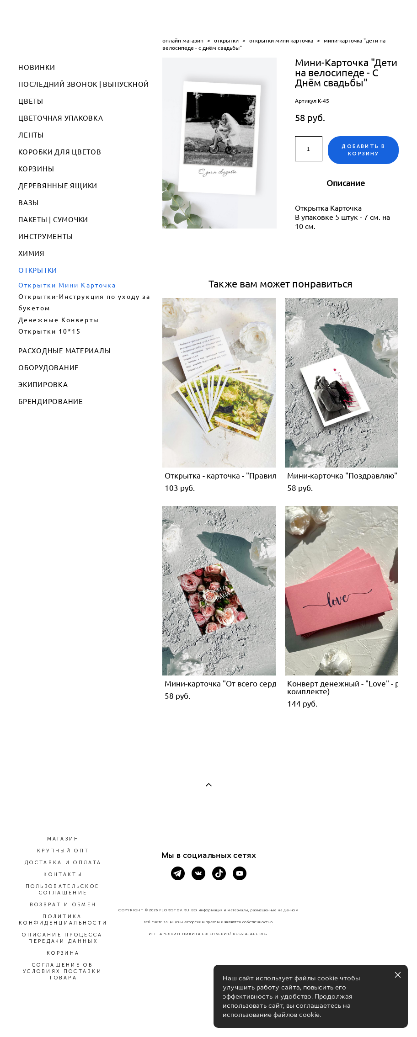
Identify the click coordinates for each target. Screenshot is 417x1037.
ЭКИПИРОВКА (43, 384)
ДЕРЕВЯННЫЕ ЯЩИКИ (57, 186)
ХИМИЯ (31, 253)
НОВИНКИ (36, 67)
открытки (226, 40)
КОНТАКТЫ (62, 874)
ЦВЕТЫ (30, 101)
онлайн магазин (182, 40)
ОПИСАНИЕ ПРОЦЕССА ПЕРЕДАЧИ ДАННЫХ (62, 938)
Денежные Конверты (58, 320)
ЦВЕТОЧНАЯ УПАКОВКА (60, 118)
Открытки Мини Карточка (67, 285)
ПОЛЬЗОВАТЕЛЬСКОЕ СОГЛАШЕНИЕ (63, 889)
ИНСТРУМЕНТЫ (45, 236)
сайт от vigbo (208, 1015)
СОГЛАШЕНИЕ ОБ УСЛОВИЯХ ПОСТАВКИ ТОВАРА (62, 971)
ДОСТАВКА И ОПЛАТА (63, 863)
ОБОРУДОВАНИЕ (48, 368)
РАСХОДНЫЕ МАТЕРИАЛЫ (64, 351)
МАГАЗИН (63, 839)
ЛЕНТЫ (31, 135)
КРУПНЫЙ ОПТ (63, 851)
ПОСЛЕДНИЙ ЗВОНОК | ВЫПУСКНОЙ (83, 84)
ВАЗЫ (28, 203)
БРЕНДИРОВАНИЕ (50, 401)
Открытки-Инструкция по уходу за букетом (84, 302)
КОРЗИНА (63, 953)
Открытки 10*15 (49, 331)
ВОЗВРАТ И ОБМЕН (63, 905)
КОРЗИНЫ (36, 169)
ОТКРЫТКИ (37, 270)
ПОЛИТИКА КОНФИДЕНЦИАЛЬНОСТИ (63, 920)
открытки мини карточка (281, 40)
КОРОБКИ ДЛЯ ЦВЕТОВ (60, 152)
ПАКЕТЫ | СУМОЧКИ (53, 219)
